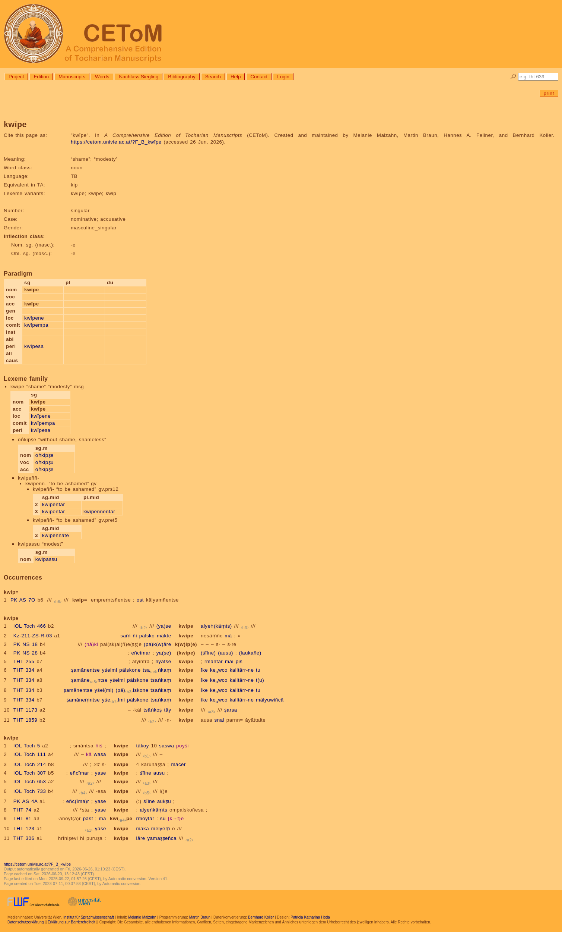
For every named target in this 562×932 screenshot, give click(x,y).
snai (219, 720)
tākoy (142, 746)
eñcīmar (140, 653)
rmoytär (145, 818)
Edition (41, 76)
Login (283, 76)
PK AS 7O (22, 600)
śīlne (145, 773)
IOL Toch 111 (29, 754)
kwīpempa (36, 325)
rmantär (213, 661)
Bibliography (181, 76)
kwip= (79, 600)
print (549, 93)
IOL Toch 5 (26, 746)
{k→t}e (176, 818)
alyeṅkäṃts (153, 810)
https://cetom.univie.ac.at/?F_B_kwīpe (116, 142)
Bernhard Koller (261, 917)
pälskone (129, 670)
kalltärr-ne (242, 670)
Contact (258, 76)
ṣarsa (230, 710)
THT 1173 (25, 710)
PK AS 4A (25, 801)
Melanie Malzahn (142, 917)
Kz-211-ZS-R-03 (32, 635)
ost (140, 600)
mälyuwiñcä (270, 700)
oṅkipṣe (44, 455)
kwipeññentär (99, 511)
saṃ (125, 635)
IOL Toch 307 (29, 773)
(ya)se (163, 626)
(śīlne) (208, 653)
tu (258, 670)
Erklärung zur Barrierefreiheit (71, 922)
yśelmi (109, 670)
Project (16, 76)
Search (213, 76)
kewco (219, 670)
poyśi (182, 746)
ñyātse (163, 661)
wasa (100, 754)
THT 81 (22, 818)
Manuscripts (71, 76)
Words (102, 76)
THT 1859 (25, 720)
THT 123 (24, 828)
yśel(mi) (104, 690)
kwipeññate (55, 535)
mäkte (164, 635)
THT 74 (22, 810)
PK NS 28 (25, 653)
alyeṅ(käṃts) (216, 626)
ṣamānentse (85, 670)
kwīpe (121, 746)
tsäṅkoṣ (152, 710)
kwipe (186, 626)
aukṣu (164, 801)
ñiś (99, 746)
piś (239, 661)
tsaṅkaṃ (157, 670)
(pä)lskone (131, 690)
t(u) (260, 680)
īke (204, 670)
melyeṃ (160, 828)
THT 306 (24, 838)
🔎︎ (513, 76)
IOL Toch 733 (29, 791)
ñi (135, 635)
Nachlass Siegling (138, 76)
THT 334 (24, 670)
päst (88, 818)
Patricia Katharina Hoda (310, 917)
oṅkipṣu (44, 462)
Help (236, 76)
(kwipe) (186, 653)
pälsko (147, 635)
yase (100, 773)
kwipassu (46, 559)
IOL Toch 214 (29, 764)
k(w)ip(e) (186, 644)
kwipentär (53, 511)
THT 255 (24, 661)
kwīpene (34, 318)
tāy (167, 710)
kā (89, 754)
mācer (178, 764)
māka (142, 828)
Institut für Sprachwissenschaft (88, 917)
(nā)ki (91, 644)
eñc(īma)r (77, 801)
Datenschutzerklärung (25, 922)
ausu (159, 773)
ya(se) (163, 653)
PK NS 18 (25, 644)
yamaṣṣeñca (162, 838)
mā (228, 635)
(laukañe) (250, 653)
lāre (140, 838)
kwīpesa (34, 346)
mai (229, 661)
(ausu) (225, 653)
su (163, 818)
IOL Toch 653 (29, 781)
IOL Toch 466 (29, 626)
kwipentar (53, 504)
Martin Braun (199, 917)
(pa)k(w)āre (157, 644)
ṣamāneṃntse (83, 700)
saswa (166, 746)
